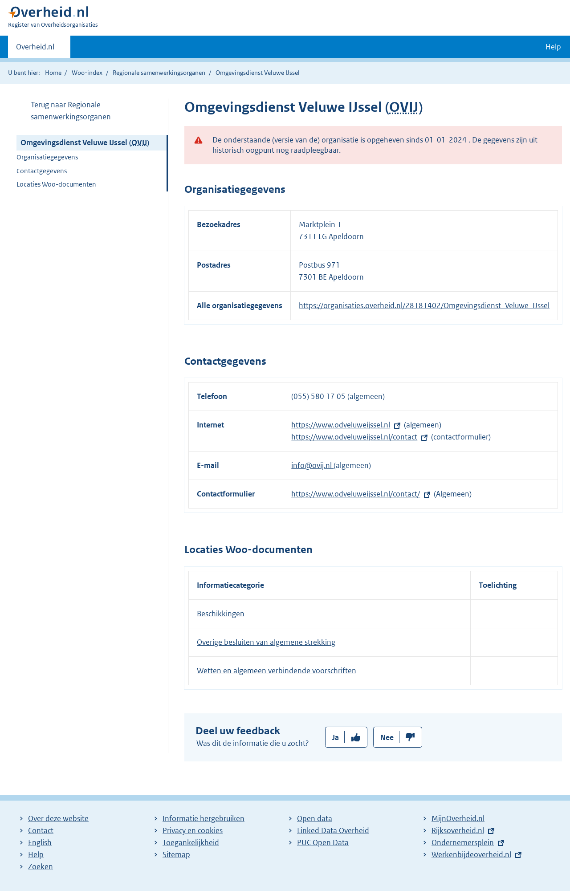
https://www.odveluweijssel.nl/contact (354, 437)
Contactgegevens (41, 171)
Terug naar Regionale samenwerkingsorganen (71, 111)
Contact (40, 830)
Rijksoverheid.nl (458, 830)
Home (53, 73)
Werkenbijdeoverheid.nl (471, 854)
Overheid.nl (35, 49)
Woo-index (87, 73)
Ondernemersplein (463, 842)
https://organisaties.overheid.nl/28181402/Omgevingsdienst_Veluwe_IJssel (424, 305)
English (40, 842)
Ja (335, 737)
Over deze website (58, 818)
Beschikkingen (220, 613)
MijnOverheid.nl (458, 818)
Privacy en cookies (193, 830)
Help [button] (553, 47)
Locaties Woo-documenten (56, 184)
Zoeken (40, 866)
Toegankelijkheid (191, 842)
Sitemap (176, 854)
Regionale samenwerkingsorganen (159, 73)
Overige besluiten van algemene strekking (266, 642)
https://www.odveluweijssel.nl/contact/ (355, 494)
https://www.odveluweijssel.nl (340, 425)
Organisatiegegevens (47, 157)
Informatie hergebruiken (203, 818)
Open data (314, 818)
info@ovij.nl (312, 465)
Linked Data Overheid (333, 830)
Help (36, 854)
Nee (387, 737)
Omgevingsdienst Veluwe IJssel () (84, 142)
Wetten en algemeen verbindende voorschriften (276, 670)
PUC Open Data (323, 842)
